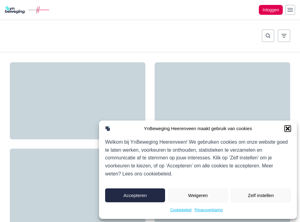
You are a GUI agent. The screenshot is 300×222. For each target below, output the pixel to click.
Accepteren (135, 195)
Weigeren (198, 195)
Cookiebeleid (180, 210)
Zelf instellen (261, 195)
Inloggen (270, 9)
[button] (288, 128)
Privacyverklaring (209, 210)
